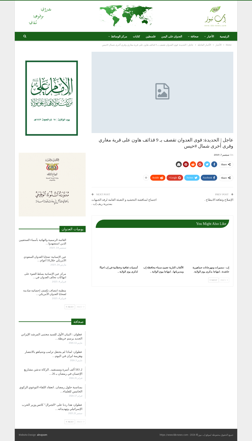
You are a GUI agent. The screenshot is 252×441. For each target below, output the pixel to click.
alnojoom (42, 435)
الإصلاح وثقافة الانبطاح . (218, 199)
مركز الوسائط (119, 36)
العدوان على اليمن (171, 36)
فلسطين (151, 36)
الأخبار (210, 36)
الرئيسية (224, 36)
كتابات (136, 36)
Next (213, 280)
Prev (224, 280)
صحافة (194, 36)
